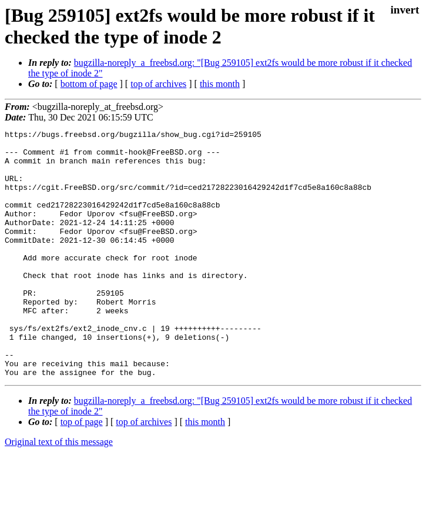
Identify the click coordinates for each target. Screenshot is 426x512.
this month (220, 84)
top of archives (158, 84)
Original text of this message (59, 491)
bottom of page (89, 84)
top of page (82, 471)
